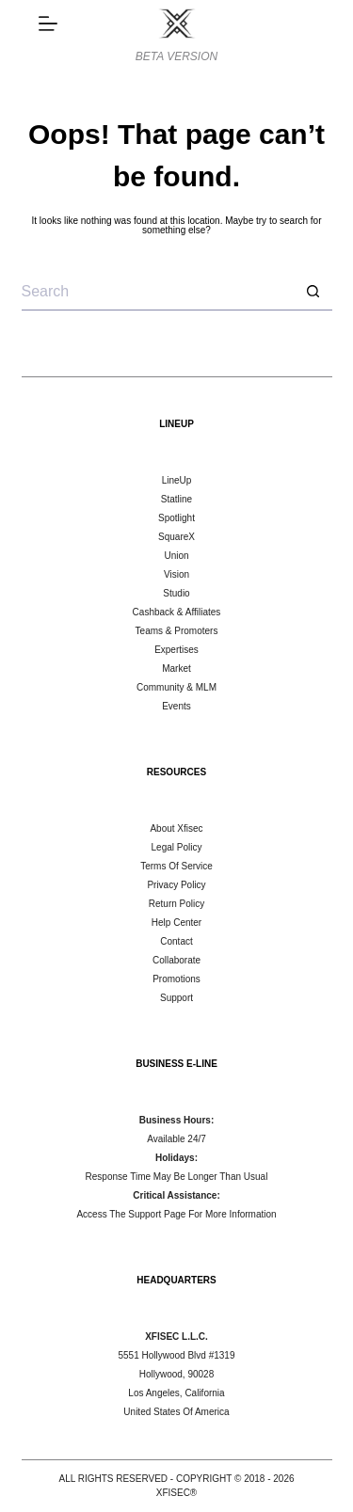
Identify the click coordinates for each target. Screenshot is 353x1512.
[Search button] (313, 291)
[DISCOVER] (48, 23)
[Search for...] (158, 291)
